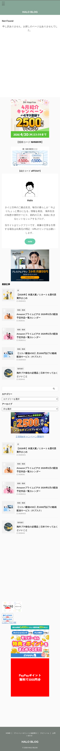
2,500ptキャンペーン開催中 (30, 436)
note (30, 241)
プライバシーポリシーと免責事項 (25, 713)
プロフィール (44, 713)
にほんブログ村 (9, 622)
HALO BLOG (30, 12)
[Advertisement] (30, 65)
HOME (8, 713)
